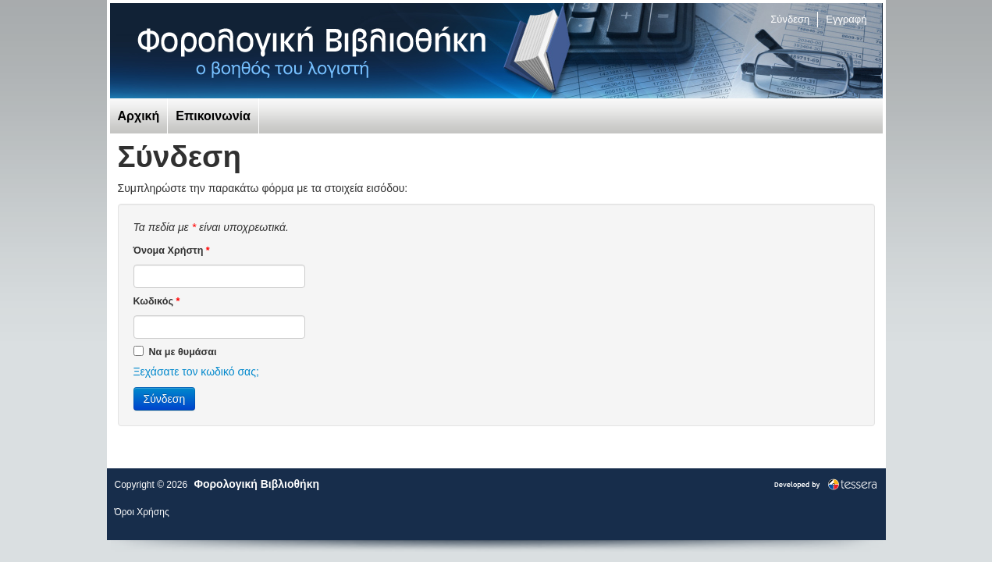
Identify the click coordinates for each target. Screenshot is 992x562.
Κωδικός (156, 301)
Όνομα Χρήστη (171, 250)
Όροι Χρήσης (142, 512)
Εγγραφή (846, 19)
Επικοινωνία (213, 116)
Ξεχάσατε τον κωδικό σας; (196, 371)
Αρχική (139, 116)
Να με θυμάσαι (175, 351)
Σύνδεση (789, 19)
